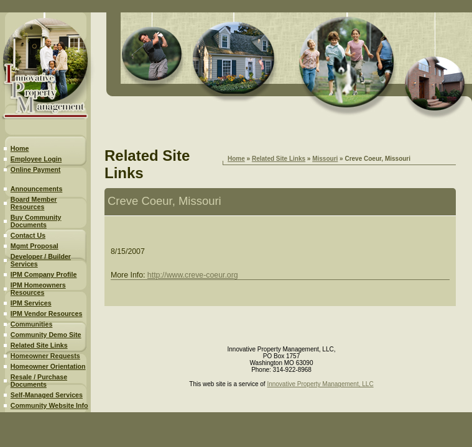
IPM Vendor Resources (46, 313)
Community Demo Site (46, 334)
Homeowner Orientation (48, 366)
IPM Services (31, 303)
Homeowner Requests (45, 355)
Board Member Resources (34, 203)
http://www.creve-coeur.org (192, 275)
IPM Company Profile (44, 274)
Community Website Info (49, 405)
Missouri (325, 158)
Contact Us (28, 235)
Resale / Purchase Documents (39, 380)
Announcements (36, 188)
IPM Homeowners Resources (38, 288)
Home (20, 148)
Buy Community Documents (36, 221)
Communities (32, 324)
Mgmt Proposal (34, 246)
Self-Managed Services (47, 395)
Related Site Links (39, 345)
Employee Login (36, 159)
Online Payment (36, 169)
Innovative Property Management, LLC (320, 384)
